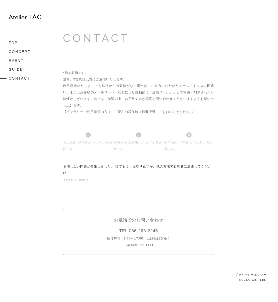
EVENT (16, 60)
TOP (13, 43)
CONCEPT (20, 52)
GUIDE (16, 69)
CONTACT (19, 78)
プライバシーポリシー (250, 292)
